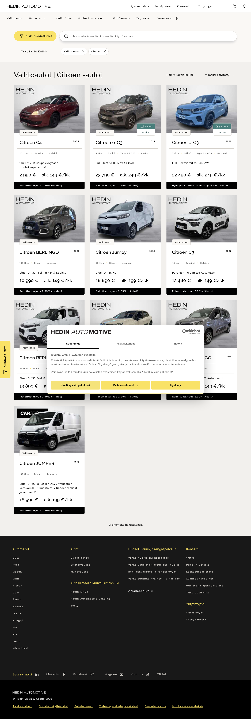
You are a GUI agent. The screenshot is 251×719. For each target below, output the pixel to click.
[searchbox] (151, 36)
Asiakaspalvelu (143, 591)
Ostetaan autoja (168, 18)
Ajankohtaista (140, 6)
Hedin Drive (64, 18)
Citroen (96, 51)
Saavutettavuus (155, 706)
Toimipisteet (163, 6)
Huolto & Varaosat (90, 18)
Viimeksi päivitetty (217, 74)
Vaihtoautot (15, 18)
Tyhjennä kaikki (34, 51)
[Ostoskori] (234, 6)
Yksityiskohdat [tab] (125, 343)
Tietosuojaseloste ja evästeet (118, 706)
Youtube (137, 674)
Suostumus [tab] (73, 343)
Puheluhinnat (83, 706)
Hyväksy (175, 385)
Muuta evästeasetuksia (187, 706)
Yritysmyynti (206, 6)
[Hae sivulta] (245, 6)
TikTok (162, 674)
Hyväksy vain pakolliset (75, 385)
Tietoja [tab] (178, 343)
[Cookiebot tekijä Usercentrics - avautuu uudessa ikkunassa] (185, 332)
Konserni (183, 6)
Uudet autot (37, 18)
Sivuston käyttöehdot (53, 706)
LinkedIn (52, 674)
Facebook (80, 674)
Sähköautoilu (121, 18)
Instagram (109, 674)
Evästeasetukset (125, 385)
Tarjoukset (143, 18)
